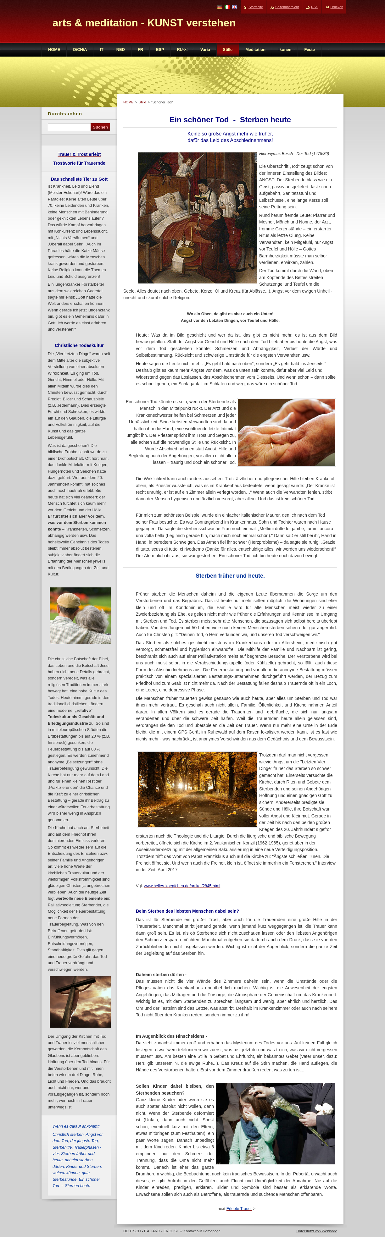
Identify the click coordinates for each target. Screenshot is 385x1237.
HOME (128, 102)
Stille (142, 102)
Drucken (337, 7)
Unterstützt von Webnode (316, 1231)
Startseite (255, 7)
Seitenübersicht (287, 7)
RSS (314, 7)
